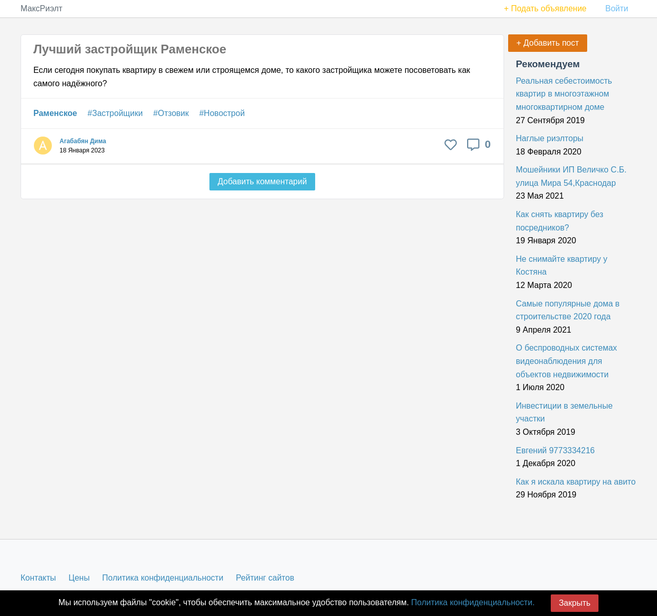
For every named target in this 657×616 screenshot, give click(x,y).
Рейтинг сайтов (265, 577)
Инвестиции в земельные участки (564, 412)
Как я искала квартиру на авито (575, 481)
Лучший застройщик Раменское (129, 49)
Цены (79, 577)
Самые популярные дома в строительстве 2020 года (568, 310)
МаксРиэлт (42, 8)
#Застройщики (115, 113)
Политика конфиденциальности (162, 577)
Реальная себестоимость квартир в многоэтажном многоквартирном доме (564, 93)
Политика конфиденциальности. (472, 602)
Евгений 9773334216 (555, 450)
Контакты (38, 577)
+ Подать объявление (545, 8)
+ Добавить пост (547, 42)
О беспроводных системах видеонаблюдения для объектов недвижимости (566, 360)
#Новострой (222, 113)
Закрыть (575, 603)
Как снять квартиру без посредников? (559, 221)
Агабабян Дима (83, 141)
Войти (616, 8)
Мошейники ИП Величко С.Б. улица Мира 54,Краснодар (571, 176)
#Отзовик (171, 113)
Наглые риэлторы (550, 138)
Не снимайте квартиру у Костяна (561, 266)
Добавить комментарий (262, 181)
